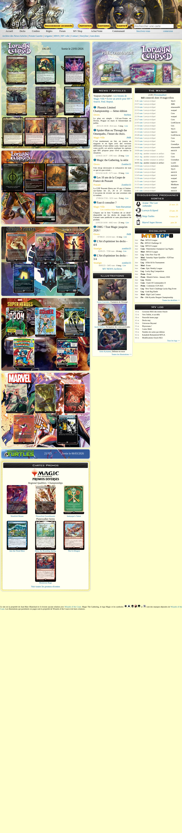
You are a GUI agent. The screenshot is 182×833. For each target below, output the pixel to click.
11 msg (119, 237)
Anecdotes (95, 36)
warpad (174, 110)
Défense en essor (118, 351)
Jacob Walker (99, 327)
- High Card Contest (151, 294)
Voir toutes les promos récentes (45, 586)
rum (141, 101)
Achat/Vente (96, 31)
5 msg (121, 126)
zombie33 (126, 248)
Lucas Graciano (103, 302)
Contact (74, 36)
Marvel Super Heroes (152, 222)
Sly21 (173, 101)
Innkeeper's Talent (74, 516)
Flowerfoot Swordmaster (45, 516)
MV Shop (77, 31)
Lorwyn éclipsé (150, 101)
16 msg (119, 251)
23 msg (121, 156)
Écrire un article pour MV (119, 98)
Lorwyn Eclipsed (150, 210)
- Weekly (146, 280)
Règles (49, 31)
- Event (146, 265)
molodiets (175, 166)
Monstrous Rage (45, 583)
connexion (168, 31)
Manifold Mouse (17, 516)
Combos (36, 31)
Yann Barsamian (123, 206)
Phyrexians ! (147, 326)
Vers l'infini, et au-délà (151, 314)
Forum (62, 31)
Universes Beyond (149, 323)
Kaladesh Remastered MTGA (153, 335)
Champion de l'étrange (119, 302)
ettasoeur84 (175, 107)
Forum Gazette (36, 36)
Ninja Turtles (148, 216)
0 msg (119, 265)
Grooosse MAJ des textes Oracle (155, 312)
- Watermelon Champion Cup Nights (157, 249)
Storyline (84, 36)
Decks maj (146, 320)
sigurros (174, 132)
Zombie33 (126, 164)
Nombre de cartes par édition (153, 332)
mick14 (174, 150)
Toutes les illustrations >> (122, 354)
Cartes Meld (147, 329)
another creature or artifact (154, 153)
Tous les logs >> (173, 341)
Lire (126, 126)
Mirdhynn (175, 184)
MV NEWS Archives (112, 268)
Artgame (48, 36)
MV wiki (65, 36)
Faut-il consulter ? (107, 202)
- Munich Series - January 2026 (155, 277)
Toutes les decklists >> (171, 300)
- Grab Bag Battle (149, 291)
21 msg (121, 222)
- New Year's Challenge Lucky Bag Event (158, 289)
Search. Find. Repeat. (103, 101)
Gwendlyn (175, 144)
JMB (128, 137)
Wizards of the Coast (73, 607)
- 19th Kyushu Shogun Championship (157, 297)
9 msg (121, 198)
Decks (22, 31)
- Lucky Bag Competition (152, 271)
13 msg (121, 173)
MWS (56, 36)
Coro (173, 113)
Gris (172, 126)
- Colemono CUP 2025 (152, 286)
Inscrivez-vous (143, 31)
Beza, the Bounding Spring (45, 551)
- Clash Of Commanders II (153, 283)
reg (141, 153)
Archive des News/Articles (14, 36)
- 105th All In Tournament (152, 262)
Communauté (118, 31)
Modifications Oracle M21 (152, 338)
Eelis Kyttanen (105, 351)
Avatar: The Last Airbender (150, 204)
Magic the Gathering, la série (112, 160)
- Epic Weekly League (151, 268)
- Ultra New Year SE (150, 255)
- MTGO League (149, 240)
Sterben (127, 114)
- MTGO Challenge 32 (151, 243)
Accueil (9, 31)
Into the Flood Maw (17, 551)
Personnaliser (160, 95)
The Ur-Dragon (74, 551)
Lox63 (173, 163)
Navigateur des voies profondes (118, 327)
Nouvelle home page (150, 317)
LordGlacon (175, 123)
